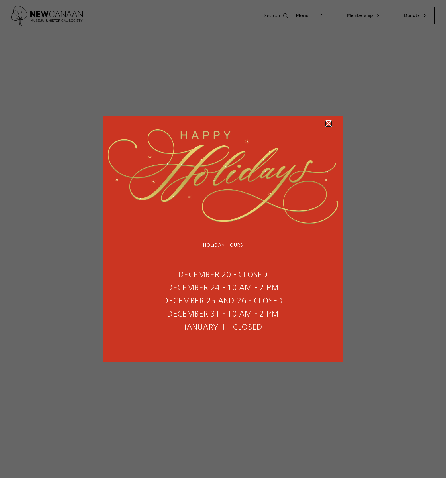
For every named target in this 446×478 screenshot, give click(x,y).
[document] (223, 239)
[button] (328, 123)
